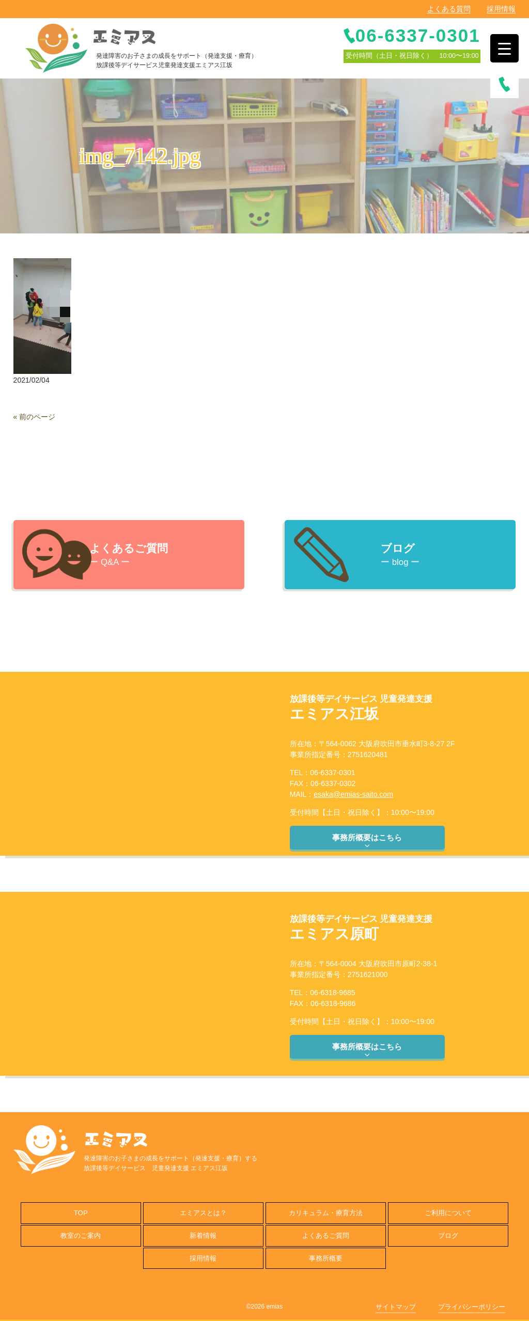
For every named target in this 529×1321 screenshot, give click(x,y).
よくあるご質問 (325, 1235)
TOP (81, 1213)
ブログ (448, 1235)
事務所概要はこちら (367, 841)
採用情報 (501, 9)
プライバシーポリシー (471, 1307)
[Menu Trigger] (504, 48)
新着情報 (203, 1235)
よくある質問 (449, 9)
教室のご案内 (80, 1235)
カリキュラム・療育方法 (326, 1213)
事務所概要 (326, 1258)
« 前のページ (34, 417)
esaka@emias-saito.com (353, 794)
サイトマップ (396, 1307)
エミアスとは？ (203, 1213)
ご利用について (448, 1213)
